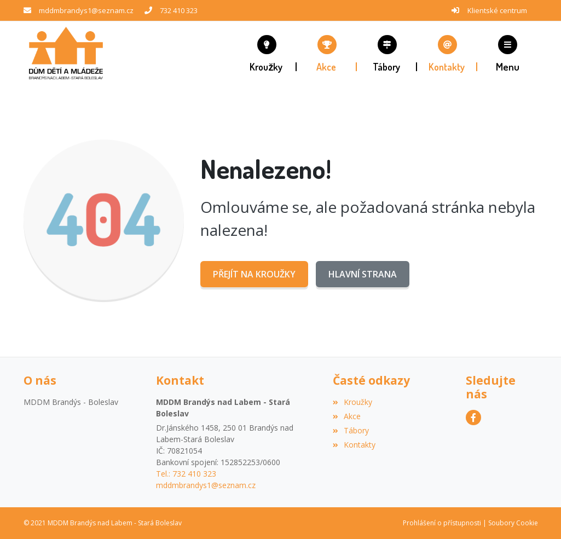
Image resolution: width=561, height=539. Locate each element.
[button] (507, 53)
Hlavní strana (362, 274)
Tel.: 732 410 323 (186, 473)
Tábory (351, 430)
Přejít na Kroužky (254, 274)
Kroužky (352, 402)
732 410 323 (179, 10)
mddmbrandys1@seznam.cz (86, 10)
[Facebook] (473, 417)
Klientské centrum (497, 10)
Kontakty (354, 444)
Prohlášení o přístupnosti (442, 523)
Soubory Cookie (513, 523)
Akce (347, 416)
